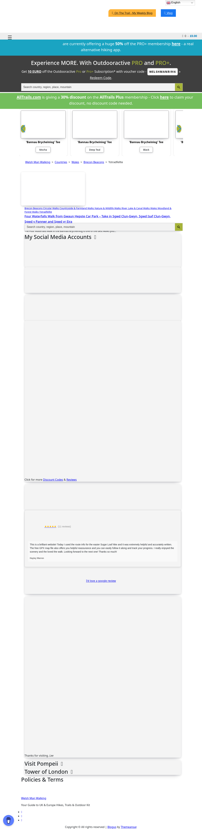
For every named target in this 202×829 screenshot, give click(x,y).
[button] (179, 128)
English (173, 3)
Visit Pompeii (44, 763)
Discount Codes (53, 480)
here (164, 97)
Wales (154, 208)
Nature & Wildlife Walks (108, 208)
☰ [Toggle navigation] (10, 37)
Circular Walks (51, 208)
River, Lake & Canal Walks (136, 208)
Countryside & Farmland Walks (77, 208)
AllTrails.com (29, 97)
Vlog (168, 13)
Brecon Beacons (34, 208)
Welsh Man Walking (33, 798)
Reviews (71, 480)
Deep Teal (94, 149)
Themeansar (128, 827)
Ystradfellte (45, 211)
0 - (189, 36)
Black (146, 149)
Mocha (43, 149)
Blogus (111, 827)
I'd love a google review (101, 581)
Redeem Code (100, 77)
